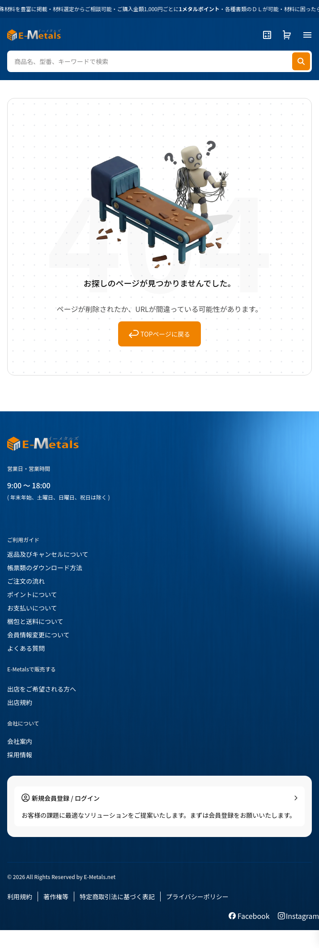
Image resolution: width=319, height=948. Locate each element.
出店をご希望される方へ (41, 689)
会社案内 (19, 741)
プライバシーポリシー (197, 896)
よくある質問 (26, 648)
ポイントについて (32, 594)
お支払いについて (32, 608)
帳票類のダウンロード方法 (44, 567)
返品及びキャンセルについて (48, 554)
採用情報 (19, 755)
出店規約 (19, 702)
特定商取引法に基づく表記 (117, 896)
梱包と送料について (35, 621)
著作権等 (55, 896)
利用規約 (19, 896)
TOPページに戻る (159, 333)
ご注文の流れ (26, 581)
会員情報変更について (38, 635)
